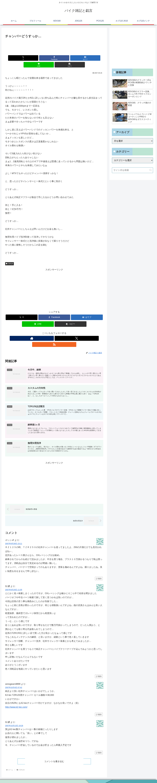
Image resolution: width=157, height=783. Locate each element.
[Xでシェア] (21, 58)
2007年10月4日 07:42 (13, 680)
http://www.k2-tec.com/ (16, 699)
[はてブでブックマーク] (54, 58)
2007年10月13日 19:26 (14, 718)
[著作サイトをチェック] (48, 331)
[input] (132, 170)
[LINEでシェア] (70, 58)
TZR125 (9, 257)
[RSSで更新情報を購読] (59, 331)
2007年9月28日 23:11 (13, 536)
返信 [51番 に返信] (99, 669)
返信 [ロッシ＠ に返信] (99, 571)
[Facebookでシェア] (38, 58)
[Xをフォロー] (54, 331)
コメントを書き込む (54, 753)
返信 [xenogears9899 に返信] (99, 707)
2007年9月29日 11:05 (13, 582)
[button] (87, 58)
